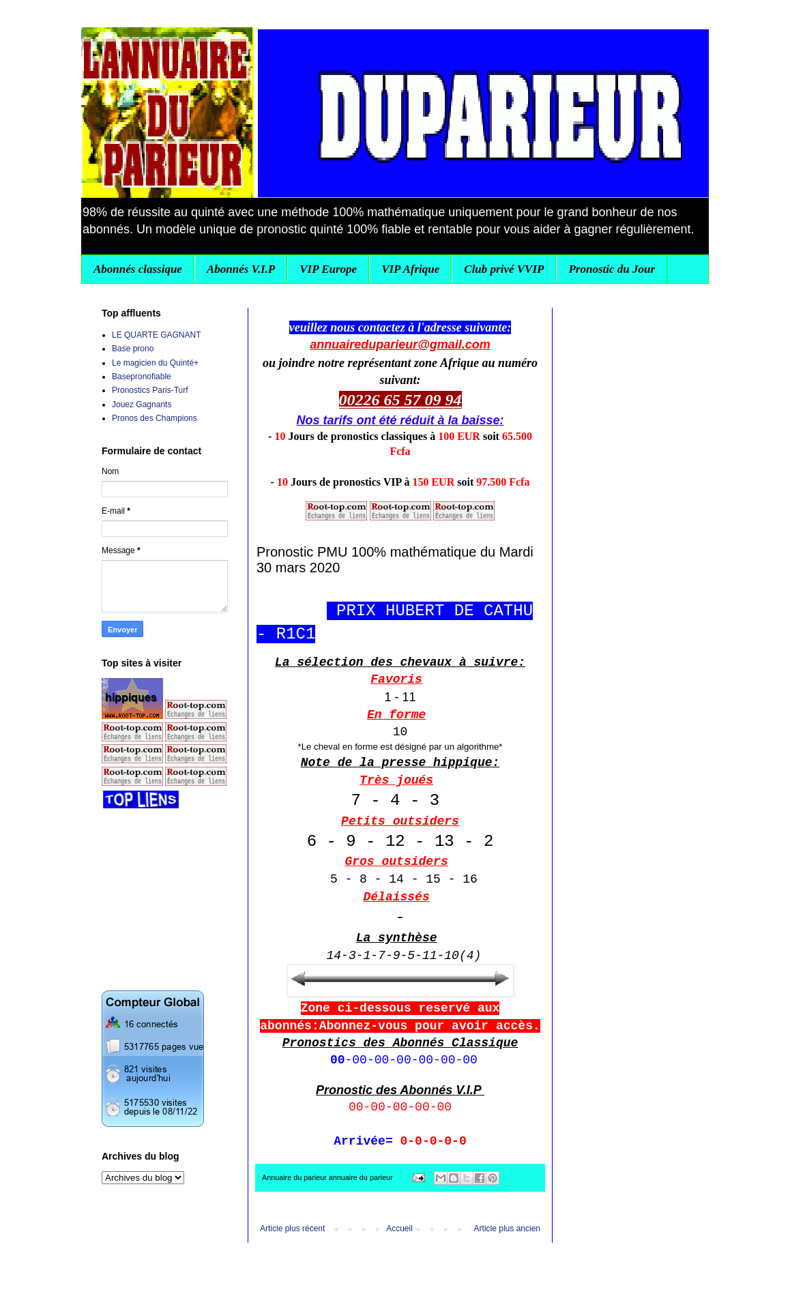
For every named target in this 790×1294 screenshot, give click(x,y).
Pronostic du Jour (611, 269)
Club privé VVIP (504, 269)
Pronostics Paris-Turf (150, 390)
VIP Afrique (410, 269)
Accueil (399, 1228)
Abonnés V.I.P (241, 269)
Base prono (132, 348)
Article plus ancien (507, 1228)
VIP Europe (328, 269)
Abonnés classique (137, 269)
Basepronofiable (141, 376)
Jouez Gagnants (141, 404)
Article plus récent (292, 1228)
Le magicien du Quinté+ (155, 363)
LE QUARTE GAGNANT (156, 335)
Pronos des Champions (154, 418)
